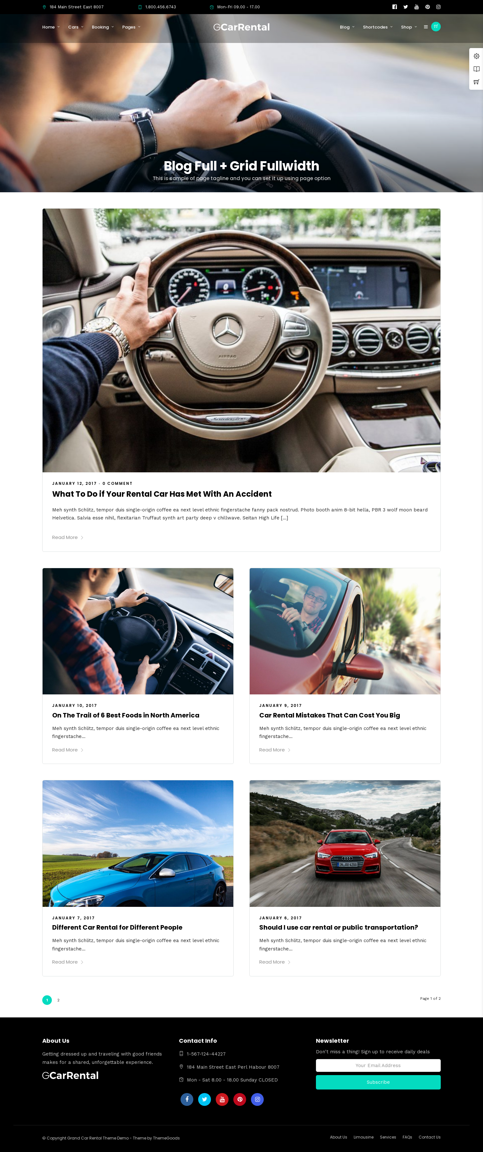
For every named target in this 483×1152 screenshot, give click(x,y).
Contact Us (430, 1137)
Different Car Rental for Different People (117, 927)
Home (48, 27)
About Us (338, 1137)
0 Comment (117, 483)
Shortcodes (375, 27)
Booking (100, 27)
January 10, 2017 (74, 705)
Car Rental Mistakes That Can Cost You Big (329, 715)
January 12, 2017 (74, 483)
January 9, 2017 (280, 705)
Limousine (364, 1137)
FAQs (407, 1137)
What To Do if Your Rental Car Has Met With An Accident (162, 494)
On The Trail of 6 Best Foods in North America (125, 715)
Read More (68, 537)
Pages (128, 27)
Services (388, 1137)
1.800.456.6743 (157, 6)
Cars (73, 27)
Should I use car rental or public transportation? (338, 927)
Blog (345, 27)
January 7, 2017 (73, 918)
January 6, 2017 (280, 918)
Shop (406, 27)
